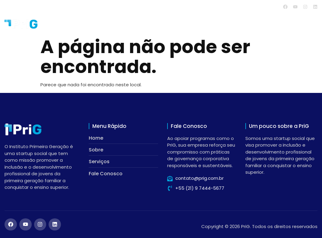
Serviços (247, 24)
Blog (278, 24)
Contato (306, 24)
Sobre (213, 24)
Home (187, 24)
